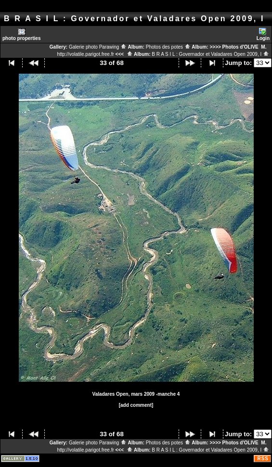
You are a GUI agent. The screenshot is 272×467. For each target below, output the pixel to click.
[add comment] (136, 405)
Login (263, 34)
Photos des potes (168, 47)
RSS (263, 458)
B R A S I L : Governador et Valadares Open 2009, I (210, 54)
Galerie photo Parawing (98, 47)
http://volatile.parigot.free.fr (85, 54)
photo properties (21, 34)
